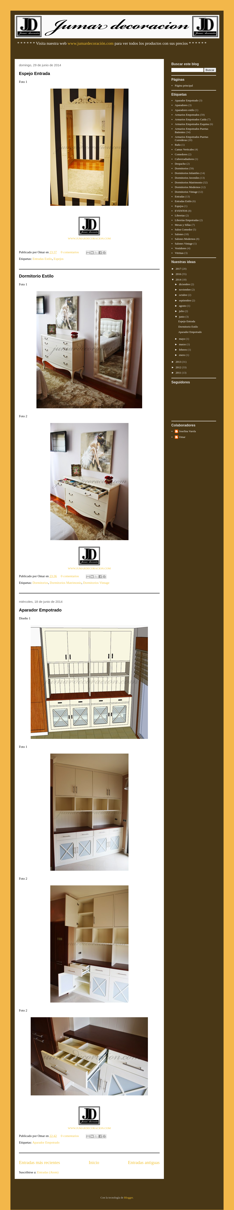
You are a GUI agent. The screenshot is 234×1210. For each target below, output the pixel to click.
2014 (179, 279)
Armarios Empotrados (187, 114)
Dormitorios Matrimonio (66, 582)
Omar (182, 437)
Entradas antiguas (144, 1162)
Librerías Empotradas (187, 220)
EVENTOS (181, 210)
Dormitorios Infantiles (187, 173)
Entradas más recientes (39, 1162)
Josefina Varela (187, 431)
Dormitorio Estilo (36, 276)
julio (182, 311)
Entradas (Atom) (47, 1172)
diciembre (185, 284)
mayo (182, 338)
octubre (183, 294)
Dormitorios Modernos (187, 187)
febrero (183, 349)
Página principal (184, 85)
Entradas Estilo (42, 258)
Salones (179, 234)
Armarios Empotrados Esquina (192, 124)
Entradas (179, 196)
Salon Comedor (183, 229)
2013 (179, 361)
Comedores (181, 154)
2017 (179, 268)
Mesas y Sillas (183, 224)
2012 (179, 367)
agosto (183, 305)
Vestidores (180, 248)
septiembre (185, 300)
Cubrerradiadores (184, 159)
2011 (179, 372)
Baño (178, 144)
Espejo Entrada (34, 73)
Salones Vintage (184, 243)
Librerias (180, 215)
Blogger (128, 1197)
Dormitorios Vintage (96, 582)
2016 (179, 274)
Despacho (180, 163)
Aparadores (181, 105)
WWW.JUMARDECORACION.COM (89, 238)
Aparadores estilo (184, 110)
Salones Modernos (185, 238)
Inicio (94, 1162)
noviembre (185, 289)
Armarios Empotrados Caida (191, 119)
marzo (183, 344)
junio (182, 316)
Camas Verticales (184, 149)
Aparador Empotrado (40, 610)
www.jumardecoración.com (90, 43)
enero (182, 355)
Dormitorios (40, 582)
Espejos (58, 258)
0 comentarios (70, 252)
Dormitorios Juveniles (187, 177)
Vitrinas (179, 253)
